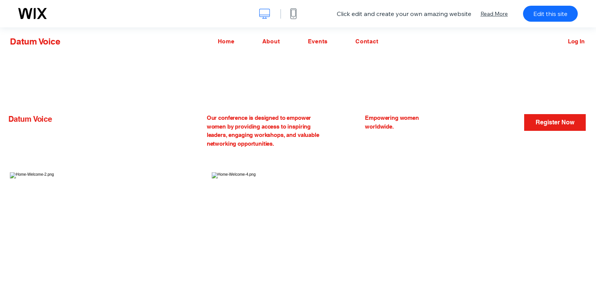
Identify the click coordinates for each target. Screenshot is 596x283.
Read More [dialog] (494, 13)
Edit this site (550, 13)
